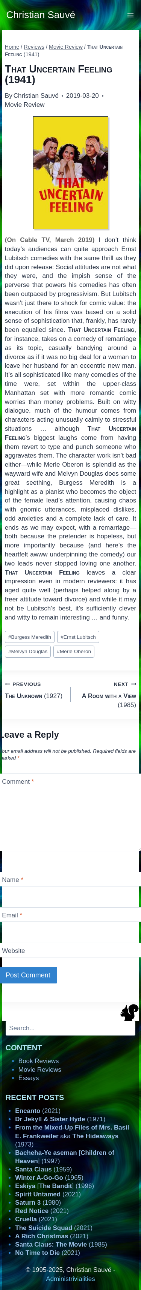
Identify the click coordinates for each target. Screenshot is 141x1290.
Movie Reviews (39, 1069)
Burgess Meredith (29, 637)
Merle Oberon (74, 651)
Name (12, 879)
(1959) (43, 1169)
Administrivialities (70, 1278)
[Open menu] (131, 15)
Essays (28, 1078)
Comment (18, 781)
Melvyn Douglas (27, 651)
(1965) (49, 1177)
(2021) (38, 1110)
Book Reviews (38, 1061)
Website (13, 950)
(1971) (60, 1119)
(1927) (34, 690)
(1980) (38, 1202)
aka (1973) (72, 1136)
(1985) (106, 694)
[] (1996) (54, 1186)
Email (12, 915)
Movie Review (25, 104)
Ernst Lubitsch (78, 637)
